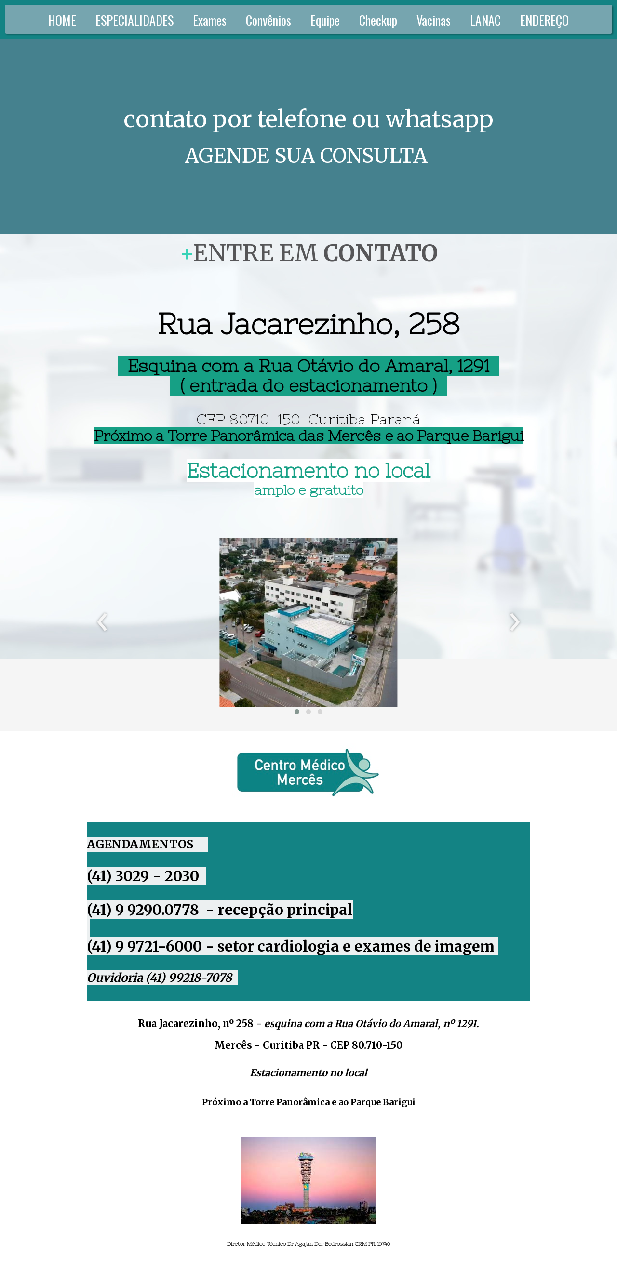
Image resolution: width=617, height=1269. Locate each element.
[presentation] (102, 622)
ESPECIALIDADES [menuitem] (134, 20)
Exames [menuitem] (210, 20)
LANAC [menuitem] (485, 20)
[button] (297, 711)
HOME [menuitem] (62, 20)
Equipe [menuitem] (325, 20)
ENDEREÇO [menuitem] (544, 20)
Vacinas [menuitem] (433, 20)
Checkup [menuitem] (378, 20)
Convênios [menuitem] (268, 20)
